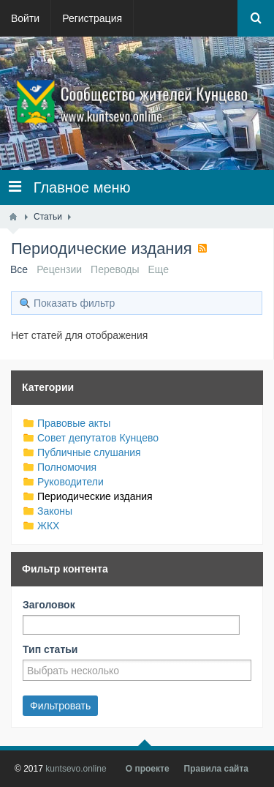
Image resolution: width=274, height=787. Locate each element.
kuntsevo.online (75, 769)
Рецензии (59, 269)
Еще (159, 269)
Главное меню (70, 187)
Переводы (115, 269)
